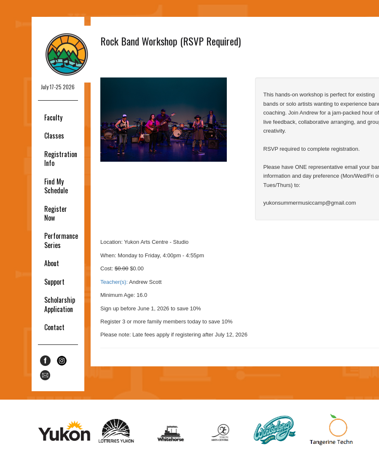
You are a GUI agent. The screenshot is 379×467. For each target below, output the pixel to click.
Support (54, 282)
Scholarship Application (59, 304)
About (51, 263)
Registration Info (60, 158)
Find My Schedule (56, 185)
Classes (54, 136)
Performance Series (61, 240)
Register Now (55, 213)
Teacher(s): (114, 282)
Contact (54, 327)
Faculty (53, 117)
